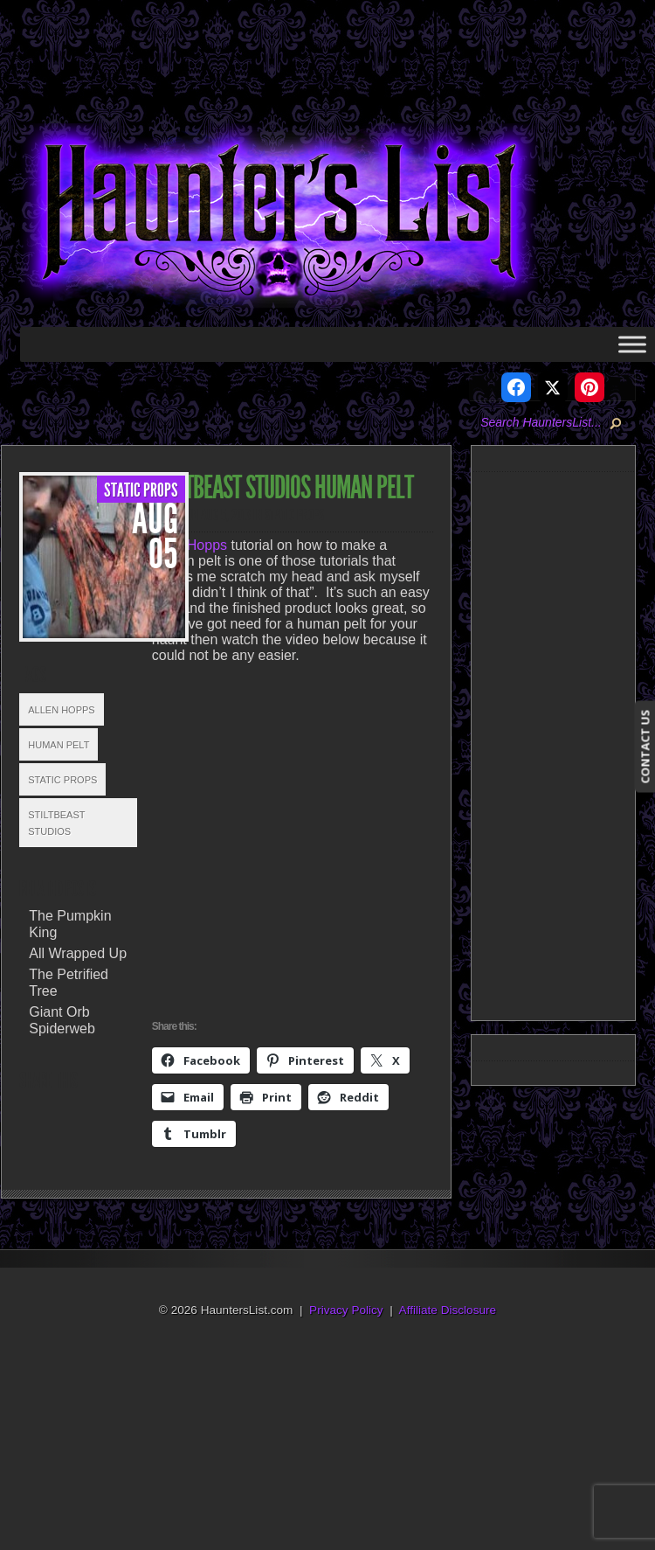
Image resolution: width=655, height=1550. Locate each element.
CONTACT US (644, 747)
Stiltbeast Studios (56, 823)
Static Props (141, 490)
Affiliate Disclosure (448, 1310)
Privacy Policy (346, 1310)
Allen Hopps (61, 710)
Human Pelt (58, 745)
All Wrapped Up (78, 953)
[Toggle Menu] (632, 344)
